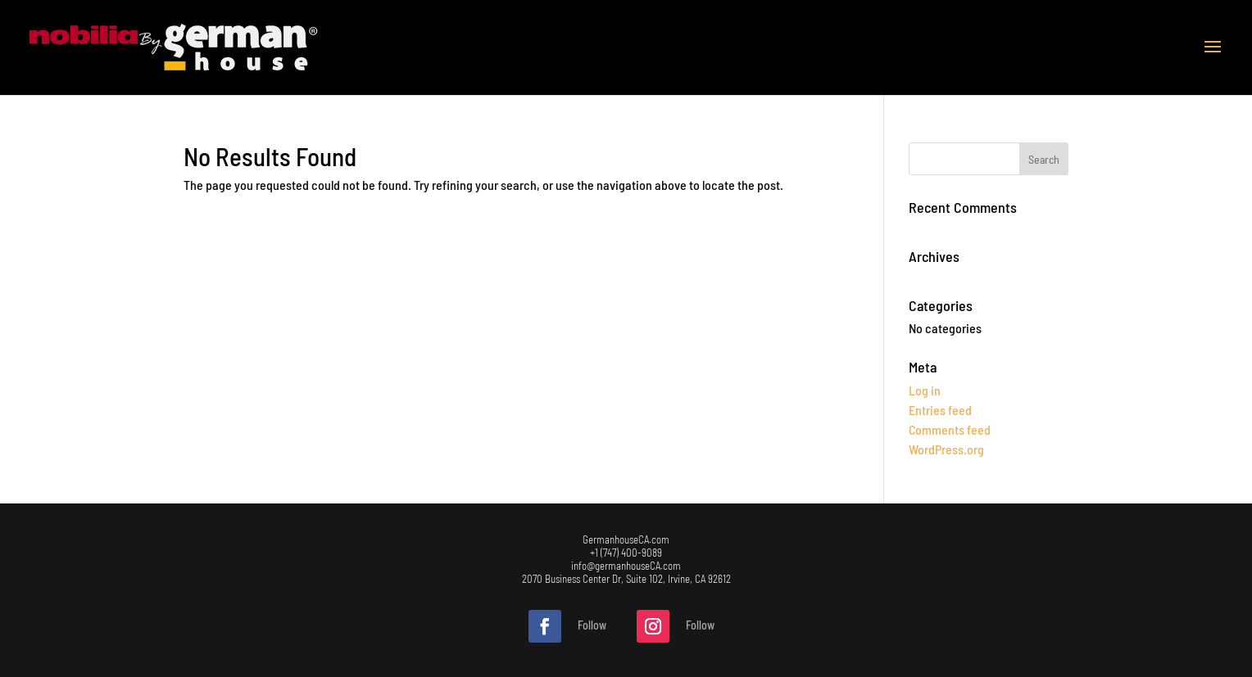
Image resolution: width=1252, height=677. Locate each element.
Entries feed (940, 409)
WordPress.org (946, 449)
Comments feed (950, 429)
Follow (592, 625)
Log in (925, 390)
